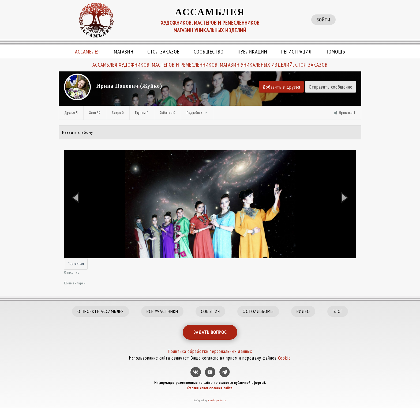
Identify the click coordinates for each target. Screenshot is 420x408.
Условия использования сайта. (210, 388)
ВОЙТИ (323, 20)
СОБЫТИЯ (210, 311)
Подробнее (197, 112)
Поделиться (76, 263)
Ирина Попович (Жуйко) (129, 85)
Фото (95, 112)
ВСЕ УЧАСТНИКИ (162, 311)
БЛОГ (338, 311)
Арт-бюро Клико (217, 400)
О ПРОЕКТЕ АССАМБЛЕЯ (100, 311)
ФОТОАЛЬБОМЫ (258, 311)
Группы (142, 112)
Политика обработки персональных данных (210, 351)
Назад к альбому (77, 132)
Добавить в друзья (281, 87)
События (167, 112)
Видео (118, 112)
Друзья (71, 112)
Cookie (284, 358)
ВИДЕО (303, 311)
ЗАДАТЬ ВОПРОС (210, 332)
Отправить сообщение (330, 87)
